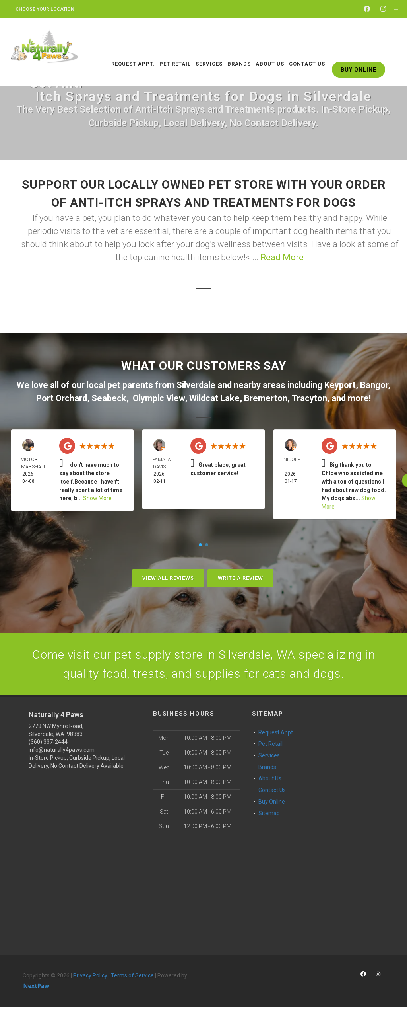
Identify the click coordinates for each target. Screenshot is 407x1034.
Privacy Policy (90, 975)
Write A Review (240, 578)
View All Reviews (168, 578)
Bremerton (265, 398)
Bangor (374, 385)
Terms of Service (132, 975)
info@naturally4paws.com (62, 750)
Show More (97, 498)
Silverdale (195, 385)
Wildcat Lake (214, 398)
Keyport (340, 385)
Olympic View (159, 398)
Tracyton (309, 398)
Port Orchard (61, 398)
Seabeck (108, 398)
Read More (282, 257)
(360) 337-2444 (48, 742)
